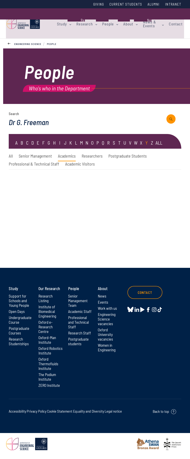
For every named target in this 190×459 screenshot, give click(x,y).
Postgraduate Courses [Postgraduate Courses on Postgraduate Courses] (19, 328)
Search (14, 108)
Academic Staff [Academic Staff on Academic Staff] (80, 308)
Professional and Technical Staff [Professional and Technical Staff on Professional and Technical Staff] (79, 319)
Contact (177, 21)
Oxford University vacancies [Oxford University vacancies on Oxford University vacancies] (106, 331)
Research (82, 21)
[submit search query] (172, 114)
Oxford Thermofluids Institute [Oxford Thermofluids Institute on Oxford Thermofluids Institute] (49, 367)
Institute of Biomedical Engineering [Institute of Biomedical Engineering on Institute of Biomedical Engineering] (47, 308)
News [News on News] (102, 292)
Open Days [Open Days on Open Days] (17, 308)
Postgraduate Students (135, 151)
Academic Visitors (83, 159)
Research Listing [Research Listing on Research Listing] (45, 294)
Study (61, 21)
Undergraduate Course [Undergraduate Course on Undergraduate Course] (21, 316)
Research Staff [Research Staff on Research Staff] (80, 330)
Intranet (172, 4)
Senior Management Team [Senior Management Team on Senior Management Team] (78, 297)
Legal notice (113, 415)
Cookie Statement (59, 415)
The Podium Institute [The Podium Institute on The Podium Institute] (47, 380)
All (11, 151)
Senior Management (37, 151)
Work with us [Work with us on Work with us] (108, 304)
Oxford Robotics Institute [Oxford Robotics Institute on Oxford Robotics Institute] (45, 351)
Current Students (122, 4)
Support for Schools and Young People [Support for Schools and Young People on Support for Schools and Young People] (19, 297)
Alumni (151, 4)
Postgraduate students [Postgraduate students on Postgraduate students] (78, 339)
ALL (159, 138)
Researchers (98, 151)
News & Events (143, 20)
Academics (70, 151)
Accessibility (17, 415)
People (104, 21)
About (124, 21)
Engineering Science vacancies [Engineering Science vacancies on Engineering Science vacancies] (107, 315)
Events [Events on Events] (103, 298)
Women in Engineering (107, 345)
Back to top (161, 415)
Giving (93, 4)
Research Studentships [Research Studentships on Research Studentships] (19, 339)
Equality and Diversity (88, 415)
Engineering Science (27, 38)
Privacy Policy (36, 415)
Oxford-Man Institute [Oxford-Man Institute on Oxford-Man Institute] (47, 337)
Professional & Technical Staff (35, 159)
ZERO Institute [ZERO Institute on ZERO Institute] (49, 389)
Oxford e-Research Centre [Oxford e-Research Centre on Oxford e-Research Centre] (45, 324)
